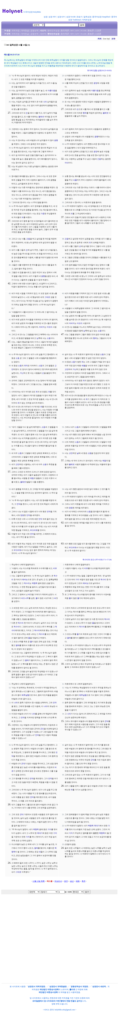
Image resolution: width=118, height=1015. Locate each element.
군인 (42, 729)
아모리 (49, 327)
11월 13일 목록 (39, 881)
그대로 (47, 297)
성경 (45, 17)
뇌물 (75, 180)
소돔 (48, 338)
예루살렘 (25, 695)
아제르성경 (86, 20)
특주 (83, 881)
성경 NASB (70, 17)
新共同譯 (65, 30)
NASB (83, 30)
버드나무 (25, 598)
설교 (72, 881)
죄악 (26, 366)
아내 (66, 163)
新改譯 (91, 30)
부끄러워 (33, 530)
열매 (17, 645)
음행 (56, 140)
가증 (42, 214)
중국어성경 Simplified (101, 17)
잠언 (66, 881)
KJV (77, 30)
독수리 (27, 583)
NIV (72, 30)
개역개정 (15, 30)
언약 (18, 504)
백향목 (34, 583)
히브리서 (58, 881)
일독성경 (87, 17)
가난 (22, 373)
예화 (78, 881)
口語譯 (98, 30)
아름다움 (51, 90)
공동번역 (34, 30)
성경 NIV (52, 17)
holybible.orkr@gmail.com (65, 1010)
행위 (85, 113)
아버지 (41, 327)
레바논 (25, 579)
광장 (95, 83)
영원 (22, 515)
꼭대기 (40, 833)
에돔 (32, 478)
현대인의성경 (53, 30)
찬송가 (79, 17)
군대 (106, 721)
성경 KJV (61, 17)
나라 (45, 102)
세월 (83, 366)
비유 (55, 568)
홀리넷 (72, 989)
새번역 (43, 30)
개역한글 (25, 30)
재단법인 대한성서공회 (49, 989)
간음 (99, 159)
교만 (66, 369)
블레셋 (41, 117)
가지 (77, 579)
